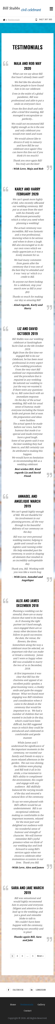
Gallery (41, 1004)
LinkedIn (37, 989)
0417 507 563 (45, 19)
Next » (40, 955)
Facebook (14, 989)
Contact (27, 1010)
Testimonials (26, 1004)
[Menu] (51, 8)
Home (13, 1004)
